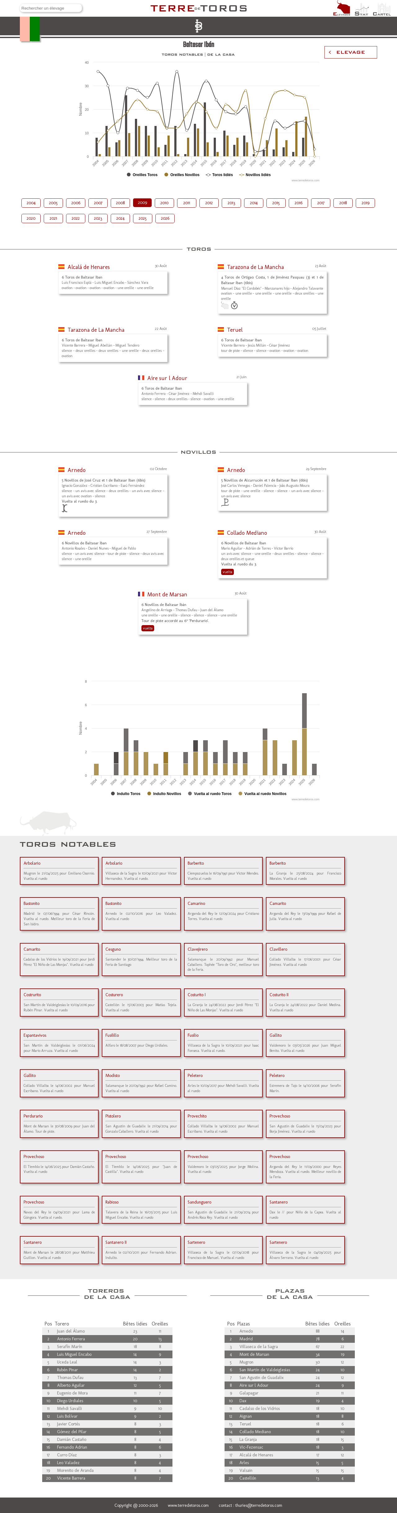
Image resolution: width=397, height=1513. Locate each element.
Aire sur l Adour (167, 378)
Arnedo (77, 470)
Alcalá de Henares (89, 267)
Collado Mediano (247, 533)
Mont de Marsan (167, 594)
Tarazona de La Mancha (255, 267)
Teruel (235, 329)
